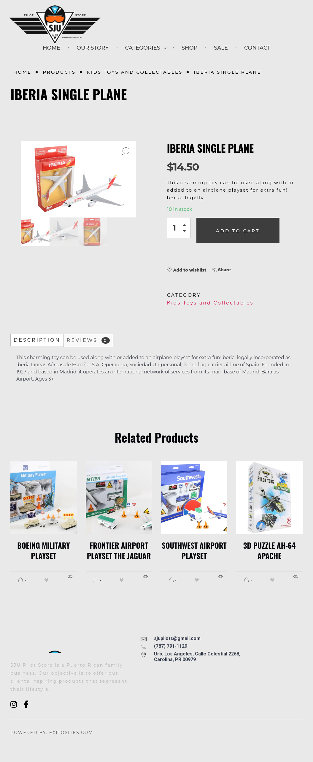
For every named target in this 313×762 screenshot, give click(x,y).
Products (59, 72)
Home (22, 72)
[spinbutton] (178, 228)
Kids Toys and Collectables (134, 72)
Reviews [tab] (88, 340)
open (125, 151)
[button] (186, 226)
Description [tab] (37, 340)
